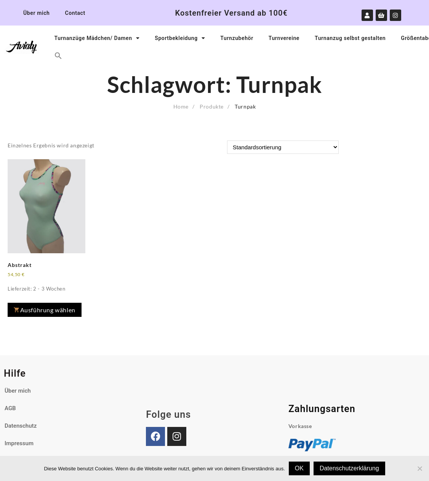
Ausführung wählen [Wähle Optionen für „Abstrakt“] (47, 309)
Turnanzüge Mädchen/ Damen (97, 38)
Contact (75, 13)
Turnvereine (284, 38)
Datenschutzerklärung (349, 468)
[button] (58, 55)
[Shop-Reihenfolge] (283, 147)
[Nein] (419, 468)
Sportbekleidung (180, 38)
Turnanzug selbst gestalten (350, 38)
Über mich (36, 13)
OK (299, 468)
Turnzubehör (236, 38)
